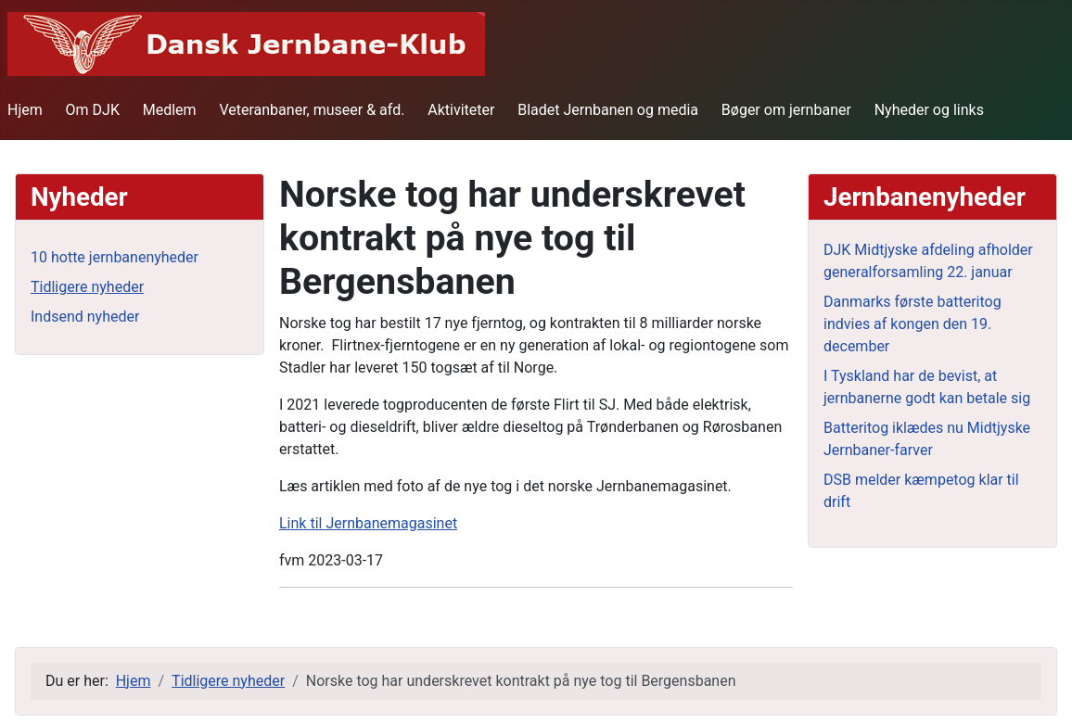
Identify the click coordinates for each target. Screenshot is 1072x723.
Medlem (170, 110)
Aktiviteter (461, 110)
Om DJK (93, 110)
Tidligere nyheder (87, 287)
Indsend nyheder (85, 316)
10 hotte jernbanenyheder (114, 257)
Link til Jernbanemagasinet (368, 523)
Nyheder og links (929, 110)
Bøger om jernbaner (786, 110)
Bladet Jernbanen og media (607, 110)
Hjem (25, 110)
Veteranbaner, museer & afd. (311, 110)
